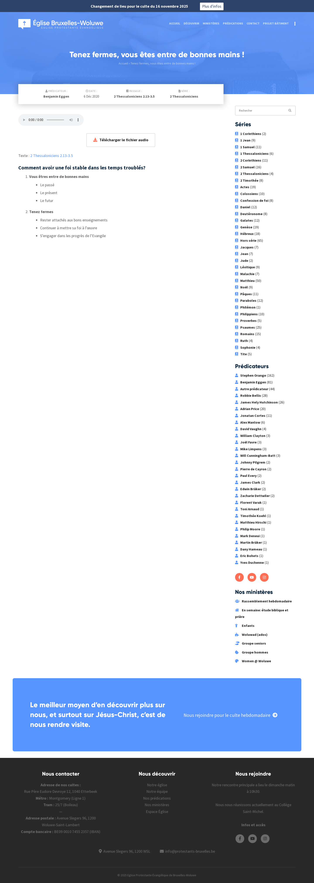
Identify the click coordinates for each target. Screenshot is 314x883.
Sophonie (245, 347)
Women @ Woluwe (253, 661)
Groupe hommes (251, 652)
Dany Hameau (248, 549)
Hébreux (244, 233)
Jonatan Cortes (250, 415)
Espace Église (157, 811)
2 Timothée (246, 180)
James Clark (247, 482)
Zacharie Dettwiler (252, 495)
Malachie (244, 274)
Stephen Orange (250, 375)
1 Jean (243, 140)
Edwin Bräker (248, 489)
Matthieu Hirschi (250, 522)
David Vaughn (248, 429)
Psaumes (245, 327)
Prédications (233, 23)
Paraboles (245, 300)
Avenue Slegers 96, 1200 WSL (126, 851)
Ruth (241, 340)
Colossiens (246, 193)
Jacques (244, 247)
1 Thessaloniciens (252, 153)
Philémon (245, 307)
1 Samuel (245, 147)
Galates (244, 220)
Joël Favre (246, 442)
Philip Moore (247, 529)
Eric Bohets (246, 556)
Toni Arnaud (247, 509)
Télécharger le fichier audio (120, 139)
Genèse (243, 227)
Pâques (243, 294)
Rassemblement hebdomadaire (263, 601)
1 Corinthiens (248, 133)
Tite (241, 354)
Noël (241, 287)
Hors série (245, 240)
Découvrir (191, 23)
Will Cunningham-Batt (255, 455)
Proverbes (246, 320)
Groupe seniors (250, 643)
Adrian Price (247, 409)
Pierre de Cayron (250, 469)
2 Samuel (245, 167)
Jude (241, 260)
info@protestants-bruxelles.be (190, 851)
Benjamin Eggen (56, 96)
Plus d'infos (211, 6)
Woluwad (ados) (251, 634)
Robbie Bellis (248, 395)
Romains (244, 334)
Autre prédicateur (251, 389)
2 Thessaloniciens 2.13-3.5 (134, 96)
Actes (242, 187)
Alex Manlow (247, 422)
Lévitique (245, 267)
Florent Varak (248, 502)
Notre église (157, 784)
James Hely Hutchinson (256, 402)
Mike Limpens (248, 449)
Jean (241, 254)
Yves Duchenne (249, 562)
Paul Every (246, 475)
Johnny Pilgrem (250, 462)
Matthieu (245, 280)
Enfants (244, 625)
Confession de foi (251, 200)
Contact (253, 23)
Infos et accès (253, 824)
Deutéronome (249, 214)
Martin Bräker (248, 542)
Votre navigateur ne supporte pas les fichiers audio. (51, 120)
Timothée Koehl (250, 516)
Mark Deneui (247, 536)
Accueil (174, 23)
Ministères (211, 23)
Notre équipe (157, 791)
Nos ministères (157, 804)
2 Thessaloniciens (184, 96)
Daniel (242, 207)
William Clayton (250, 435)
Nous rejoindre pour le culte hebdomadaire (230, 715)
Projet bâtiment (276, 23)
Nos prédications (157, 798)
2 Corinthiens (248, 160)
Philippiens (246, 314)
